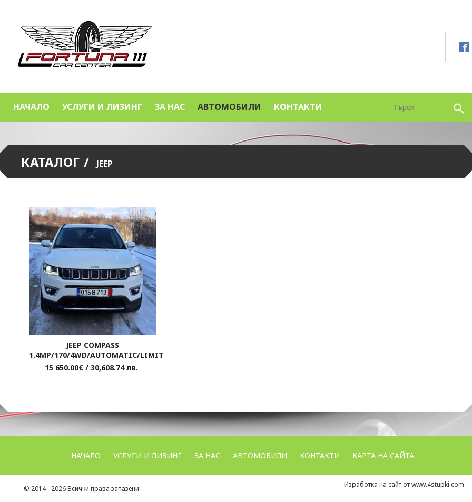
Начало (31, 107)
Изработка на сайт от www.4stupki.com (404, 484)
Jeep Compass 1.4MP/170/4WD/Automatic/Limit (96, 350)
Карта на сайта (383, 455)
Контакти (298, 107)
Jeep (104, 163)
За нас (170, 107)
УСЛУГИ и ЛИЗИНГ (102, 107)
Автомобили (229, 107)
